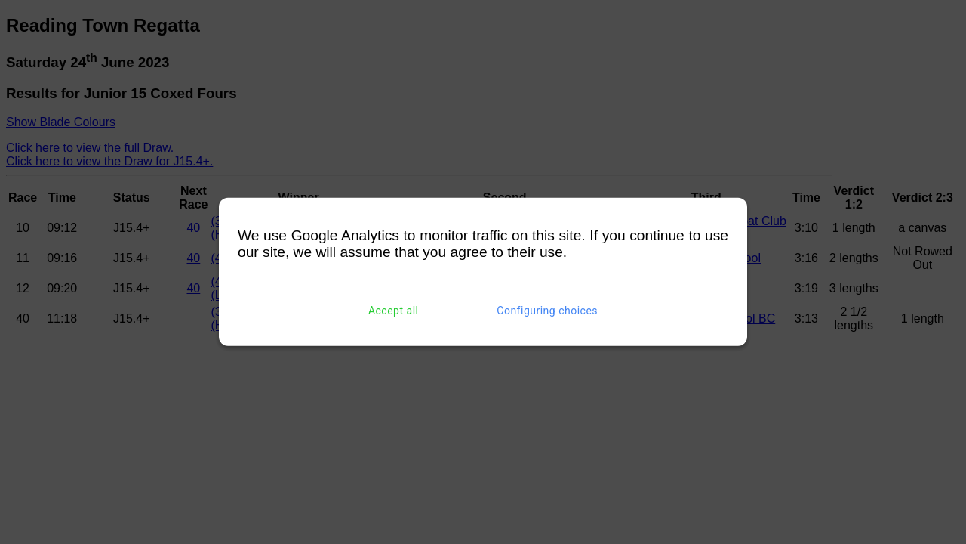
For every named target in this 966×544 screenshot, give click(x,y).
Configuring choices (547, 310)
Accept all (393, 310)
